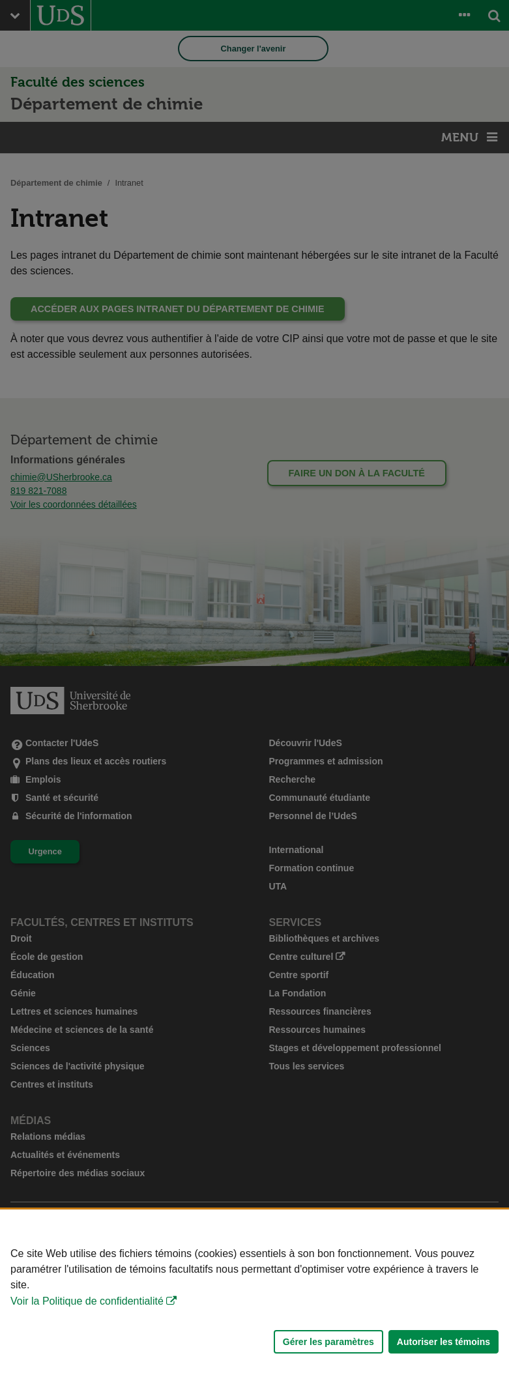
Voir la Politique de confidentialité (87, 1301)
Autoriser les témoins (443, 1342)
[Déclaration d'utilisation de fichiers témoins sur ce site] (254, 1299)
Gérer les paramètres (328, 1342)
